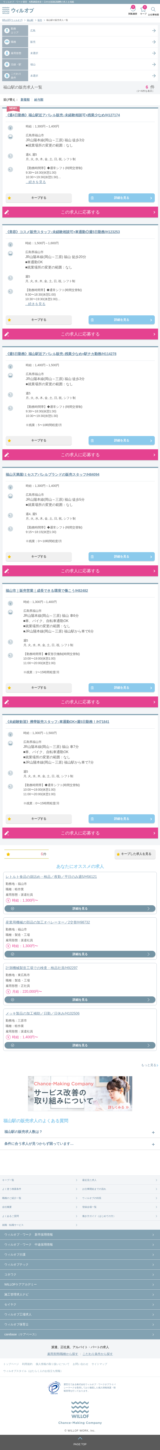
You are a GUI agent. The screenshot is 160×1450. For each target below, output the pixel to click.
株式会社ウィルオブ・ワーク (91, 1384)
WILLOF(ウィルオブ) (12, 20)
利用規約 (27, 1364)
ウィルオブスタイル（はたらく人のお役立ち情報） (33, 1371)
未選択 (34, 53)
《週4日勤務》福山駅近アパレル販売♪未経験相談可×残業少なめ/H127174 (63, 115)
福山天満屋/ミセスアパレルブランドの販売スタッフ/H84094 (52, 474)
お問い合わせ (80, 1364)
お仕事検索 (153, 14)
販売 (40, 20)
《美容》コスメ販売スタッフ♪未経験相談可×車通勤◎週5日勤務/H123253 (63, 232)
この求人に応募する (80, 212)
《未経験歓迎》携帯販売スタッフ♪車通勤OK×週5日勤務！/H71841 (57, 722)
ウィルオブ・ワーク (13, 2)
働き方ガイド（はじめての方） (99, 1216)
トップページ (11, 1364)
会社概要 (7, 1207)
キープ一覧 (8, 1180)
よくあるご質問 (10, 1216)
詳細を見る (121, 197)
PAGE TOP (79, 1444)
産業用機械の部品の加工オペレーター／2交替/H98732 (48, 922)
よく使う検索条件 (11, 1189)
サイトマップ (99, 1364)
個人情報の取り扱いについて (52, 1364)
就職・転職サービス (13, 1225)
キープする (38, 197)
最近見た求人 (89, 1180)
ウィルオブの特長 (91, 1198)
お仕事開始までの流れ (94, 1189)
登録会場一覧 (89, 1207)
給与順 (38, 99)
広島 (33, 30)
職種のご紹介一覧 (11, 1198)
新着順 (25, 99)
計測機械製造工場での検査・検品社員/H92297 (42, 968)
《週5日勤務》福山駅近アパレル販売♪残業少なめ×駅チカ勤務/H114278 (61, 354)
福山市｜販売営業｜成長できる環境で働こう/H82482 (47, 591)
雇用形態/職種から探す (62, 1354)
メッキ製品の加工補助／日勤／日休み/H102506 (42, 1013)
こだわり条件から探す (97, 1354)
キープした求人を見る (136, 854)
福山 (33, 64)
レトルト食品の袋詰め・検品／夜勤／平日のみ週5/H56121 (51, 877)
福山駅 (30, 20)
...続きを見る (36, 182)
